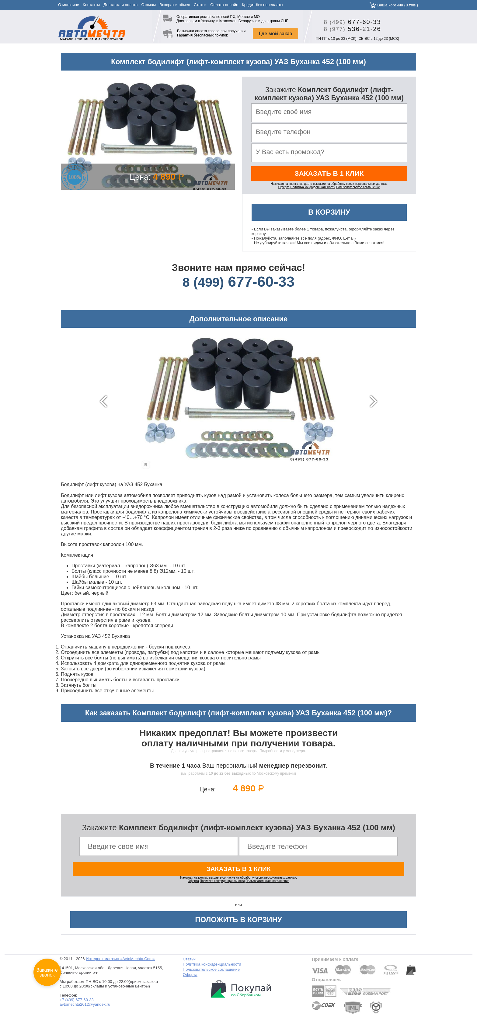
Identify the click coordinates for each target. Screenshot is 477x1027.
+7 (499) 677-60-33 (77, 1003)
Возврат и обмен (174, 4)
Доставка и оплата (120, 4)
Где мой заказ (275, 33)
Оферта (284, 189)
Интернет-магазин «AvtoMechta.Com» (120, 962)
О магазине (68, 4)
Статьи (200, 4)
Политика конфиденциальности (313, 189)
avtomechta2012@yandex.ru (85, 1008)
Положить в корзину (238, 923)
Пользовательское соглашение (358, 189)
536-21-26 (350, 29)
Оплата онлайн (224, 4)
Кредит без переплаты (262, 4)
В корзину (329, 214)
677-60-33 (350, 22)
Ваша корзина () (397, 5)
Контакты (91, 4)
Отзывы (148, 4)
